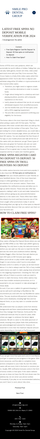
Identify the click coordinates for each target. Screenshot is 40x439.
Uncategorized (8, 40)
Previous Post (20, 388)
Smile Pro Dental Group (19, 13)
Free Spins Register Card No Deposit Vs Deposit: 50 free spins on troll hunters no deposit (20, 52)
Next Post (20, 393)
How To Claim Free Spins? (15, 58)
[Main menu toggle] (34, 12)
